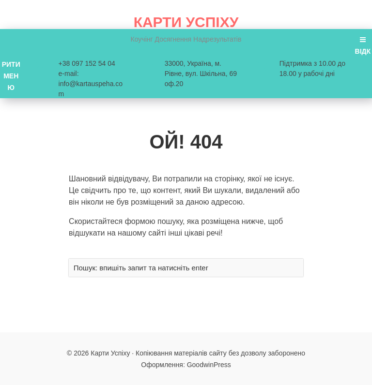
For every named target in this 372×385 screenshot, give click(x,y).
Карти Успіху (186, 22)
